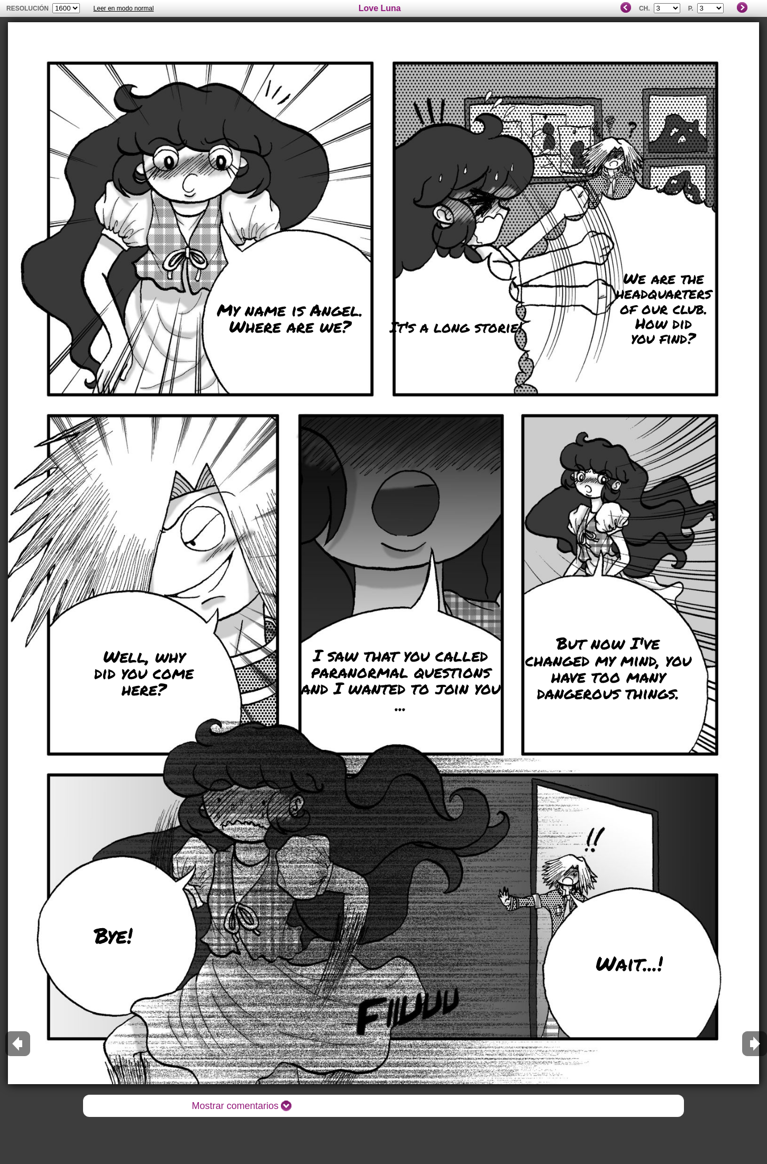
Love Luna (380, 8)
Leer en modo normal (124, 8)
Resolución (27, 8)
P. (690, 8)
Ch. (644, 8)
